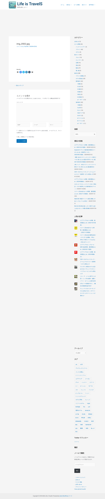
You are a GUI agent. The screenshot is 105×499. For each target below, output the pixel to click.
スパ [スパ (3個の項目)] (76, 386)
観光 (77, 68)
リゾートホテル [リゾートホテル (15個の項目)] (80, 403)
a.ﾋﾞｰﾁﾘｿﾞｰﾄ (80, 99)
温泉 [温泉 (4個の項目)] (76, 428)
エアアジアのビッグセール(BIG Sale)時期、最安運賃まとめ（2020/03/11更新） (88, 247)
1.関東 (79, 84)
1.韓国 (79, 105)
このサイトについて (80, 477)
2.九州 (79, 86)
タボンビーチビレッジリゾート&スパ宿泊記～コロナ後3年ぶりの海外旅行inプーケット (85, 186)
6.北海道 (79, 97)
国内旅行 (78, 81)
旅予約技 (92, 4)
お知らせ (76, 41)
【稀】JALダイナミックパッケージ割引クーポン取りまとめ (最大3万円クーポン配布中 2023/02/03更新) (85, 160)
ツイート (76, 441)
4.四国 (79, 91)
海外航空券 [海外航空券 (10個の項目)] (88, 424)
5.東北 (79, 94)
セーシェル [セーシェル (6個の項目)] (83, 386)
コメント (20, 102)
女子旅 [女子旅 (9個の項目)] (77, 414)
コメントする (20, 46)
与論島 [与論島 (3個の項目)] (88, 403)
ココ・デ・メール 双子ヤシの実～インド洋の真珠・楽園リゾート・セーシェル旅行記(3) (88, 279)
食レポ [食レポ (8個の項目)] (92, 428)
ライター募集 (78, 482)
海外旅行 (78, 102)
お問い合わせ (78, 484)
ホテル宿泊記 (79, 78)
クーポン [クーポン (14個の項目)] (87, 379)
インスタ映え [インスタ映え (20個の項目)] (79, 372)
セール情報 (77, 4)
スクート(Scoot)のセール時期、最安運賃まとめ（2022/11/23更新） (87, 230)
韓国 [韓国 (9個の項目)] (87, 428)
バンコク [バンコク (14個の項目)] (91, 389)
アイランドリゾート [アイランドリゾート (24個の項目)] (81, 368)
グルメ (77, 57)
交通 (77, 62)
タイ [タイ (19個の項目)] (77, 389)
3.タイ (79, 110)
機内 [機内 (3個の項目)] (76, 424)
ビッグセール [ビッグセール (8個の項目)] (78, 393)
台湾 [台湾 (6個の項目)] (89, 407)
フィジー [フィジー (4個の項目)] (87, 393)
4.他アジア (80, 113)
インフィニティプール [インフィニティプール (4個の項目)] (80, 375)
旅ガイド (84, 4)
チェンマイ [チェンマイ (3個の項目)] (83, 389)
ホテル (77, 52)
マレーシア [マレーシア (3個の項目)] (87, 399)
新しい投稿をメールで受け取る (26, 137)
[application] (71, 4)
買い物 (77, 70)
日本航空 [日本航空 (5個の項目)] (86, 421)
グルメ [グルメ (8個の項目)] (77, 382)
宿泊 (77, 65)
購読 (77, 470)
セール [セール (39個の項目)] (91, 386)
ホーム (62, 4)
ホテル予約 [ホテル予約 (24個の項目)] (79, 399)
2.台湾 (79, 107)
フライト (78, 49)
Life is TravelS (29, 4)
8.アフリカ (80, 121)
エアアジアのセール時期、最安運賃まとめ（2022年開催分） (87, 254)
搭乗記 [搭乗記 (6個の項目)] (89, 417)
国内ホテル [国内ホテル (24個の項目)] (79, 410)
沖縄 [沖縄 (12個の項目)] (81, 424)
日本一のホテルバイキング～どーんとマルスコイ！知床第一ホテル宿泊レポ (87, 262)
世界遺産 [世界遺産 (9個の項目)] (77, 407)
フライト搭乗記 (80, 76)
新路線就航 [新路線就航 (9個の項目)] (78, 421)
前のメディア (19, 85)
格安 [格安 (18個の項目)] (92, 421)
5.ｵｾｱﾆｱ (79, 115)
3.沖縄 (79, 89)
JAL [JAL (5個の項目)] (76, 364)
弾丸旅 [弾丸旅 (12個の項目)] (83, 417)
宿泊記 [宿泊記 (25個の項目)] (90, 414)
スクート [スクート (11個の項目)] (92, 382)
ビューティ (79, 60)
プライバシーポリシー (80, 486)
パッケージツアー (80, 47)
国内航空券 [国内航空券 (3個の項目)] (87, 410)
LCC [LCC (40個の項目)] (81, 364)
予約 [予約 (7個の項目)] (84, 407)
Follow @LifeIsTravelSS (80, 489)
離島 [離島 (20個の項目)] (81, 428)
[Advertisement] (52, 20)
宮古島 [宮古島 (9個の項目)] (83, 414)
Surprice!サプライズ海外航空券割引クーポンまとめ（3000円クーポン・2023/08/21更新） (84, 152)
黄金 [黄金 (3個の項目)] (76, 431)
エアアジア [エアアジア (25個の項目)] (79, 379)
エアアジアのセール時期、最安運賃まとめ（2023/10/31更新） (88, 223)
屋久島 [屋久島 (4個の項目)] (76, 417)
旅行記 (69, 4)
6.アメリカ (80, 118)
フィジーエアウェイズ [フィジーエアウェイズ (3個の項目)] (80, 396)
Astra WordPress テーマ (66, 496)
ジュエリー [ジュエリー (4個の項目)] (84, 382)
